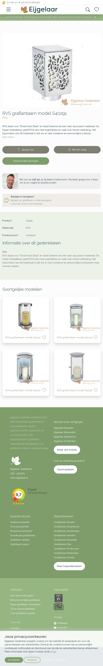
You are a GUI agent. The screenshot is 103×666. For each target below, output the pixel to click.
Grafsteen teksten (20, 539)
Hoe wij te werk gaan (21, 595)
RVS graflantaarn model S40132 (23, 390)
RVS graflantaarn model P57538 (74, 390)
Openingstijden (65, 469)
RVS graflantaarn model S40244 (75, 337)
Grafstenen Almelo (64, 522)
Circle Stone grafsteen (22, 608)
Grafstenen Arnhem (64, 535)
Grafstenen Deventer (65, 539)
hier (54, 651)
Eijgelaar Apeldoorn (65, 436)
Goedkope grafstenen (22, 535)
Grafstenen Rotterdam (66, 553)
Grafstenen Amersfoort (66, 526)
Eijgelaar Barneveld (65, 432)
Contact (14, 628)
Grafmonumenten (20, 522)
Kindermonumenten (21, 531)
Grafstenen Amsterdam (66, 531)
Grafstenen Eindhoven (66, 548)
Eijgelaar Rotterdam (65, 441)
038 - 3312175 (17, 473)
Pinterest (60, 623)
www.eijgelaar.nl (19, 477)
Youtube (60, 627)
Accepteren (14, 660)
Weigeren (32, 660)
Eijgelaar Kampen (63, 427)
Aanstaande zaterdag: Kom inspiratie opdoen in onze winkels (51, 17)
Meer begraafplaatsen (69, 566)
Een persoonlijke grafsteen (25, 600)
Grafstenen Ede (62, 544)
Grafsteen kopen (19, 544)
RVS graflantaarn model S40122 (23, 337)
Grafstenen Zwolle (64, 557)
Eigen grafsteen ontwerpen (25, 604)
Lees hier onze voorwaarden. (27, 203)
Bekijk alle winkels (67, 449)
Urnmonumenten (19, 526)
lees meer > (8, 137)
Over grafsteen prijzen (22, 613)
